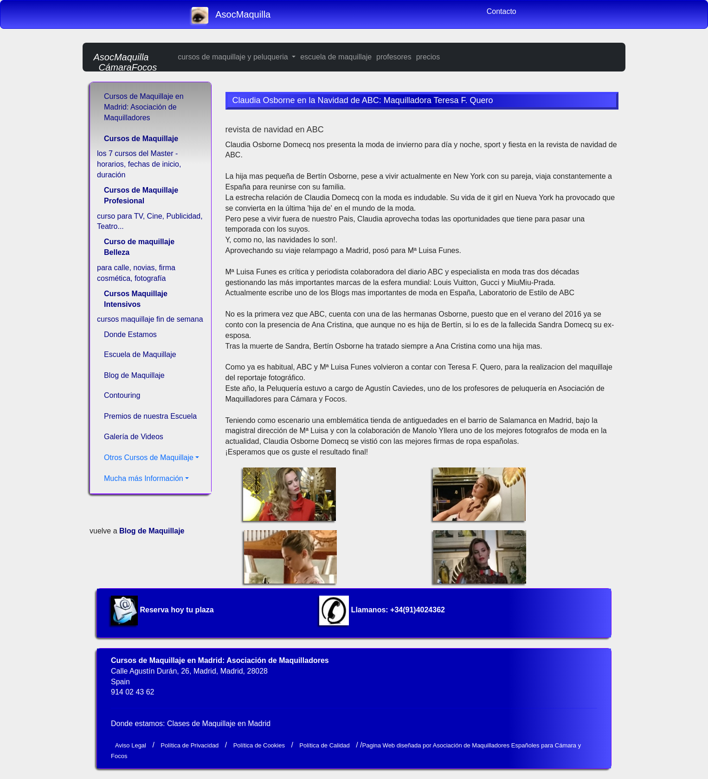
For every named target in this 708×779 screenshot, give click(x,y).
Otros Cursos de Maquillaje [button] (148, 457)
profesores (394, 57)
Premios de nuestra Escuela (150, 416)
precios (428, 57)
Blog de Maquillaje (134, 375)
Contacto (501, 11)
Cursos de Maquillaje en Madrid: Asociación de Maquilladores (144, 107)
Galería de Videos (133, 437)
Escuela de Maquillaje (140, 354)
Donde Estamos (130, 334)
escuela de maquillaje (336, 57)
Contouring (122, 395)
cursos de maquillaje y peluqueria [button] (234, 57)
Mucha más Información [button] (143, 478)
